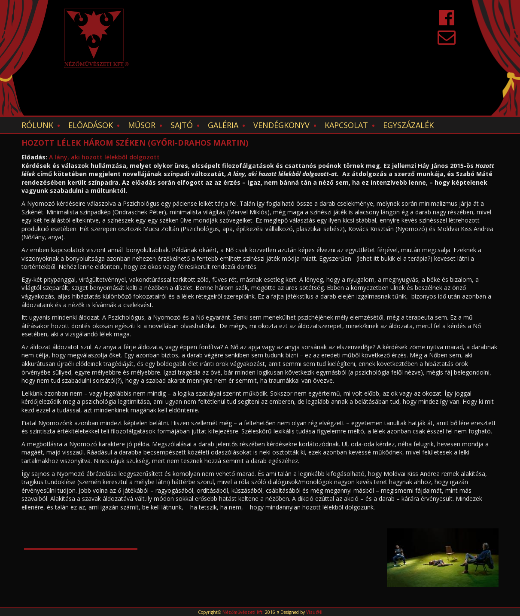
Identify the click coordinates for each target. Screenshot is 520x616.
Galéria (223, 125)
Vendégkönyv (281, 125)
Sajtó (181, 125)
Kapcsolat (346, 125)
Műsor (141, 125)
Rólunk (37, 125)
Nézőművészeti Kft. (243, 612)
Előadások (90, 125)
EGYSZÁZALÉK (408, 125)
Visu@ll (314, 612)
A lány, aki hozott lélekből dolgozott (104, 157)
